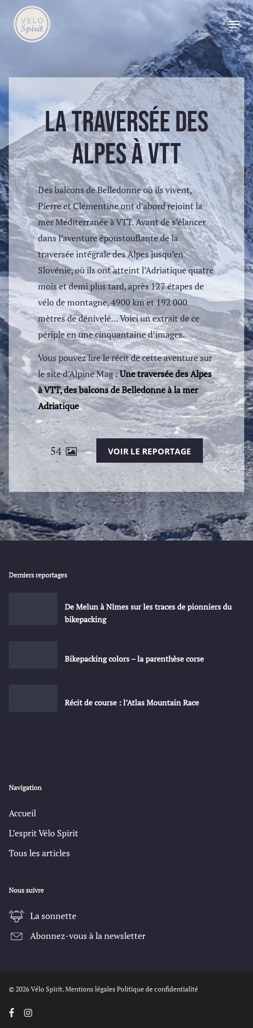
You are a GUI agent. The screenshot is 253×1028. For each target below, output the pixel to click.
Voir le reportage (149, 451)
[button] (234, 24)
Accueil (22, 813)
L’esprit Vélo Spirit (43, 833)
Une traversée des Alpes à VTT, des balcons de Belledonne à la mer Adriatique (125, 390)
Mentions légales (90, 988)
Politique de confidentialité (157, 988)
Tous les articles (39, 853)
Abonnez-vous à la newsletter (87, 935)
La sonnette (53, 915)
